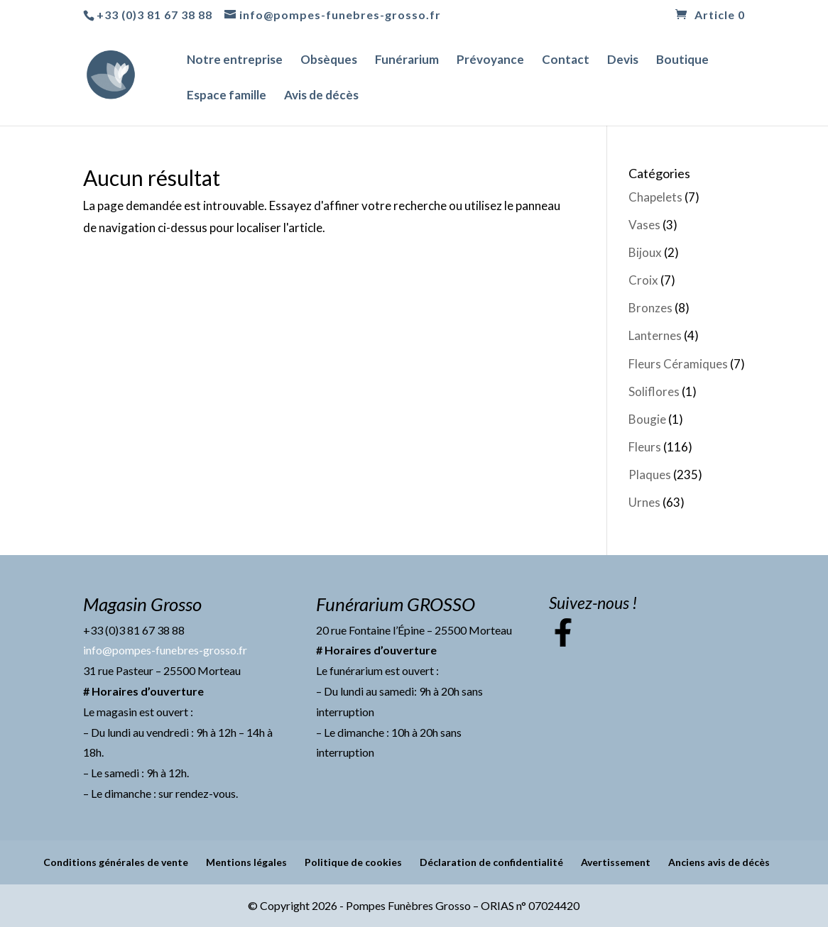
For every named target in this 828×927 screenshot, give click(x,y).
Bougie (647, 419)
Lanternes (655, 335)
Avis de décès (321, 96)
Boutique (682, 61)
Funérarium (407, 61)
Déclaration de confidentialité (491, 862)
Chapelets (655, 197)
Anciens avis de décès (719, 862)
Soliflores (654, 391)
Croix (643, 280)
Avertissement (615, 862)
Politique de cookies (353, 862)
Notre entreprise (235, 61)
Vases (644, 224)
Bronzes (650, 307)
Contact (565, 61)
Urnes (644, 502)
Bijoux (645, 252)
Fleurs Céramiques (678, 363)
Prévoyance (490, 61)
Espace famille (226, 96)
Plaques (649, 474)
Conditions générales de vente (115, 862)
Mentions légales (246, 862)
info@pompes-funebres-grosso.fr (165, 650)
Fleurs (644, 446)
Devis (622, 61)
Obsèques (328, 61)
